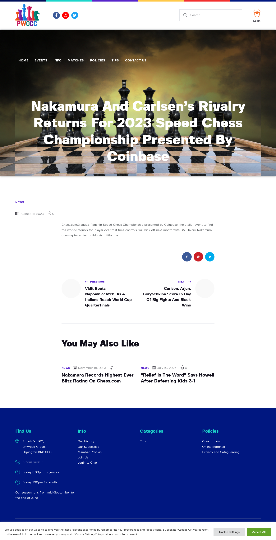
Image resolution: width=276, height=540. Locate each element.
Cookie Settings (229, 532)
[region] (138, 531)
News (19, 202)
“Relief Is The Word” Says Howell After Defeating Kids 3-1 (177, 378)
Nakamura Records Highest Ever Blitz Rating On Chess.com (98, 378)
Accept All (259, 532)
